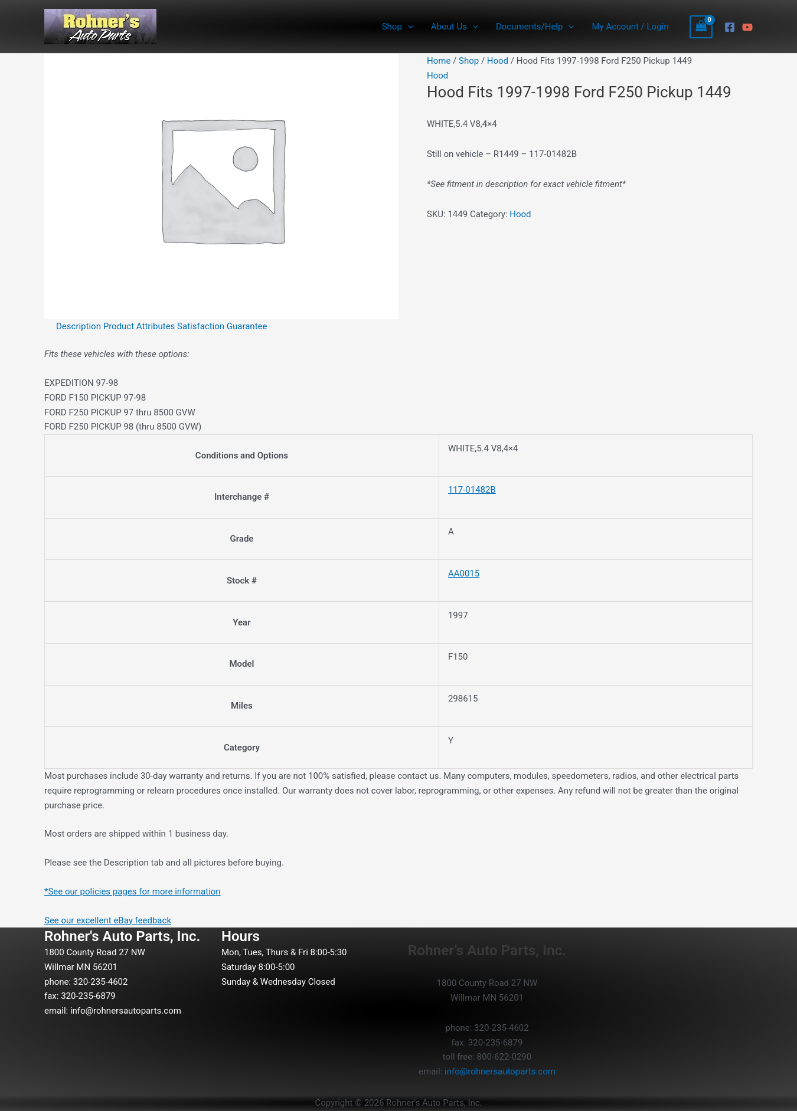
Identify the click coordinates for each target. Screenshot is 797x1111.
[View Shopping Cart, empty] (701, 26)
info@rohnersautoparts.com (125, 1010)
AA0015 (463, 573)
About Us (454, 26)
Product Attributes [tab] (139, 326)
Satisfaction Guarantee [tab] (222, 326)
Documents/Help (535, 26)
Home (438, 60)
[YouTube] (747, 27)
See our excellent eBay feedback (107, 920)
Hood (497, 60)
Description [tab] (78, 326)
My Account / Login (630, 26)
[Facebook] (729, 27)
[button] (407, 26)
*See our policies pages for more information (132, 891)
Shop (397, 26)
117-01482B (472, 489)
